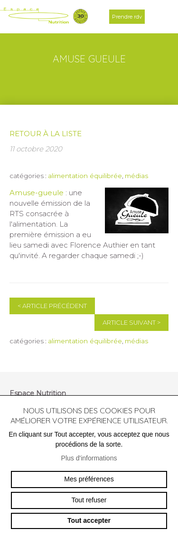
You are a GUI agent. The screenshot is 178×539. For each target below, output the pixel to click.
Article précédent (52, 305)
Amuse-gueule (36, 192)
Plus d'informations (89, 458)
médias (136, 176)
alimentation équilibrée (85, 176)
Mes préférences (88, 479)
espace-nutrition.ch (44, 16)
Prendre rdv (127, 16)
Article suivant (131, 322)
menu (161, 16)
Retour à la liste (45, 133)
